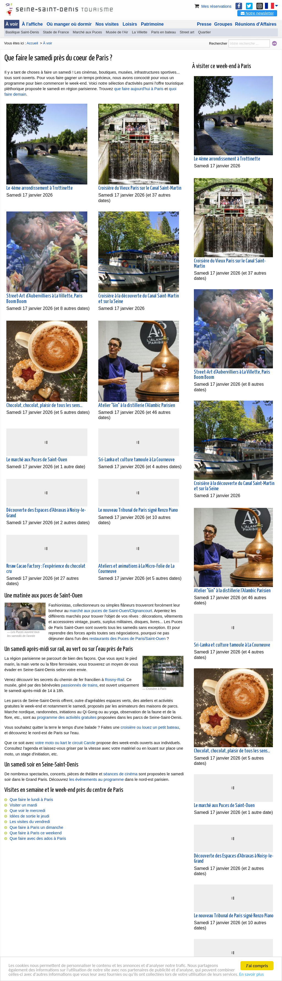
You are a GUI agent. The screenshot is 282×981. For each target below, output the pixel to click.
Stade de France (56, 32)
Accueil (32, 43)
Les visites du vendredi (30, 821)
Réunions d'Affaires (256, 24)
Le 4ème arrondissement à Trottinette (39, 188)
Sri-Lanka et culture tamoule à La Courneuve (136, 459)
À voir (12, 24)
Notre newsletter (257, 13)
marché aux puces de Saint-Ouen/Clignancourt (111, 611)
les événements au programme (96, 779)
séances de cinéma (120, 774)
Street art (187, 32)
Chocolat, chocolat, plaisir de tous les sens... (44, 405)
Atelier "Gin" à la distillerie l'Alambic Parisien (136, 405)
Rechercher (218, 43)
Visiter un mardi (23, 805)
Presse (204, 24)
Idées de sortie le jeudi (29, 816)
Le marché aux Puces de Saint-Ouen (36, 459)
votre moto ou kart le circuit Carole (65, 743)
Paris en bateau (163, 32)
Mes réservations (213, 6)
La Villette (139, 32)
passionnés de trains (79, 685)
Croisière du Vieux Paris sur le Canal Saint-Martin (139, 188)
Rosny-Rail (114, 679)
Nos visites (107, 24)
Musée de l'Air (117, 32)
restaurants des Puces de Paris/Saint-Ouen (127, 638)
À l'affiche (32, 24)
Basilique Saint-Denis (22, 32)
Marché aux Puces (87, 32)
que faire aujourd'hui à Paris (138, 89)
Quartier (204, 32)
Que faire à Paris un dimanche (36, 827)
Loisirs (130, 24)
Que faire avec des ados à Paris (38, 838)
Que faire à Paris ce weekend (36, 833)
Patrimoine (152, 24)
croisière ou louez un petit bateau (150, 727)
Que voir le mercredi (27, 810)
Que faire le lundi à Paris (31, 799)
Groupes (223, 24)
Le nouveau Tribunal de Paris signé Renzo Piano (138, 510)
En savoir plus (21, 974)
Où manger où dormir (69, 24)
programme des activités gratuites (66, 717)
